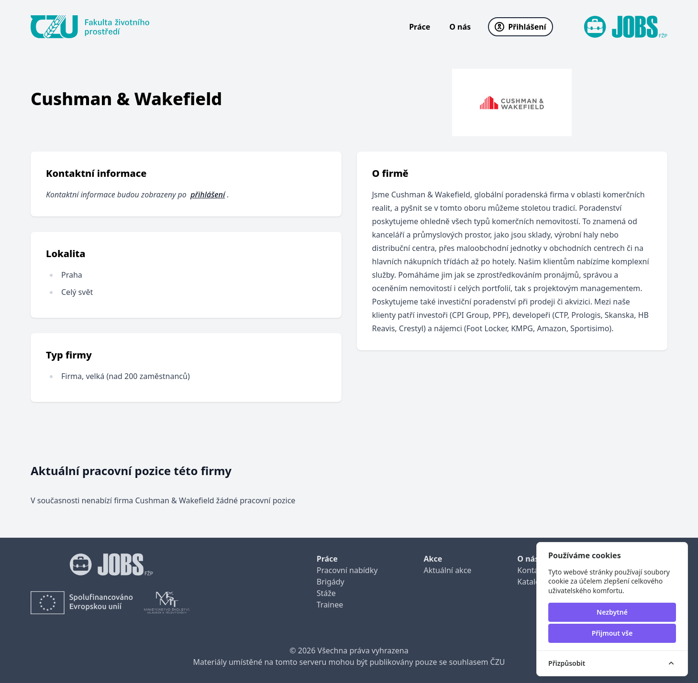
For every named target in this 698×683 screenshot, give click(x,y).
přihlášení (207, 194)
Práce (419, 27)
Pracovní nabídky (347, 570)
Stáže (326, 593)
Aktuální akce (447, 570)
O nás (460, 27)
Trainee (330, 604)
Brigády (330, 581)
